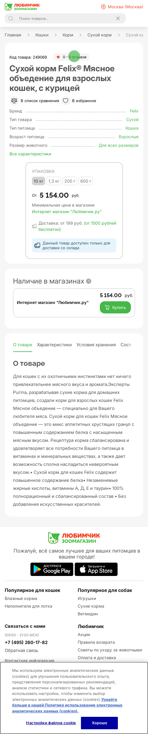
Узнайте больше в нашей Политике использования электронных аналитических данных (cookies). (67, 705)
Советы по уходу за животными (110, 649)
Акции (84, 634)
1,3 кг (53, 181)
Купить (115, 307)
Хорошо (100, 722)
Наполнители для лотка (28, 606)
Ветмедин (88, 613)
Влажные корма (21, 598)
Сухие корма (91, 606)
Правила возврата (96, 642)
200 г (69, 181)
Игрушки (87, 598)
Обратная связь (21, 650)
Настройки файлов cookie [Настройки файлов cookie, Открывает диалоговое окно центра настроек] (51, 722)
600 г (85, 181)
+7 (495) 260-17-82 (26, 642)
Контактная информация (29, 660)
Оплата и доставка (97, 657)
